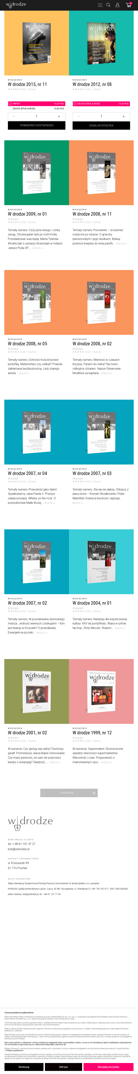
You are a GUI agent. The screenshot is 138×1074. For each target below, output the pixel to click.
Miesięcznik (15, 80)
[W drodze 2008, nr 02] (101, 302)
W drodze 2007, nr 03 (92, 473)
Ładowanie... (67, 792)
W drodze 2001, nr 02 (27, 732)
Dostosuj (24, 1067)
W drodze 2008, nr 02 (92, 343)
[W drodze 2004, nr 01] (101, 561)
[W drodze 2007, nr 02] (36, 561)
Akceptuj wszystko (108, 1067)
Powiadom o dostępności (36, 131)
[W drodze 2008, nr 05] (36, 302)
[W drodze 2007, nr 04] (36, 432)
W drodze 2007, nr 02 (27, 603)
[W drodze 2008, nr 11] (101, 172)
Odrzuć (63, 1067)
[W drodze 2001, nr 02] (36, 691)
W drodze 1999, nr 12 (92, 732)
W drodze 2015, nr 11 (27, 84)
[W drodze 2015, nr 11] (36, 43)
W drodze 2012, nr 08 (92, 84)
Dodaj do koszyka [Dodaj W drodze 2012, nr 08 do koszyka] (101, 131)
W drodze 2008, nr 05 (27, 343)
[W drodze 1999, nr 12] (101, 691)
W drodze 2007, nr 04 (27, 473)
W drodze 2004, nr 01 (92, 603)
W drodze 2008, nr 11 (92, 214)
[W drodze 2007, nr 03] (101, 432)
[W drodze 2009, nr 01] (36, 172)
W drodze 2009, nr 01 (27, 214)
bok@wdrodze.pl (18, 849)
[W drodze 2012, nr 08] (101, 43)
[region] (69, 1041)
